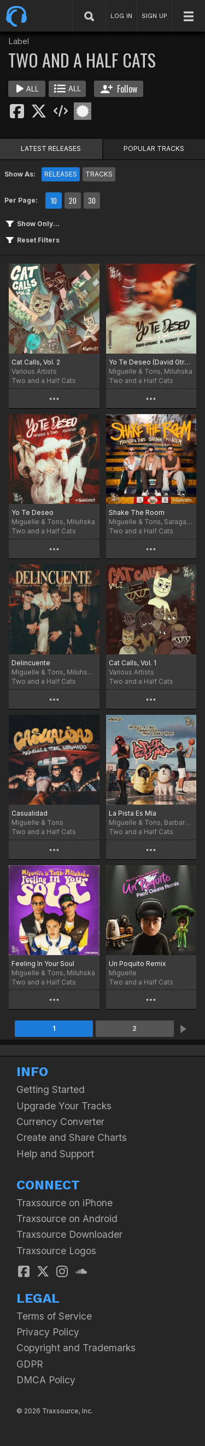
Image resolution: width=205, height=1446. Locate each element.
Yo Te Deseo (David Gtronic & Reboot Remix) (151, 362)
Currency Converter (60, 1121)
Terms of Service (54, 1316)
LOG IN (121, 16)
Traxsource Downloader (69, 1234)
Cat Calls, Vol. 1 (132, 663)
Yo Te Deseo (32, 512)
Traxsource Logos (56, 1250)
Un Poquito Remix (137, 963)
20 (73, 200)
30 (92, 200)
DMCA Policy (45, 1380)
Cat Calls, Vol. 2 (35, 362)
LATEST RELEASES (51, 148)
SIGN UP (154, 16)
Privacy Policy (47, 1332)
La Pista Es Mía (132, 813)
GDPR (29, 1364)
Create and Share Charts (71, 1137)
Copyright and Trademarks (76, 1347)
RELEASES (60, 174)
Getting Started (50, 1089)
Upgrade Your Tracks (64, 1105)
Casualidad (29, 813)
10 (53, 200)
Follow (119, 88)
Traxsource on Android (67, 1218)
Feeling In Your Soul (42, 963)
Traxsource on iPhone (64, 1202)
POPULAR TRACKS (154, 148)
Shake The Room (137, 512)
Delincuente (30, 663)
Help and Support (55, 1153)
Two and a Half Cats (43, 380)
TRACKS (99, 174)
